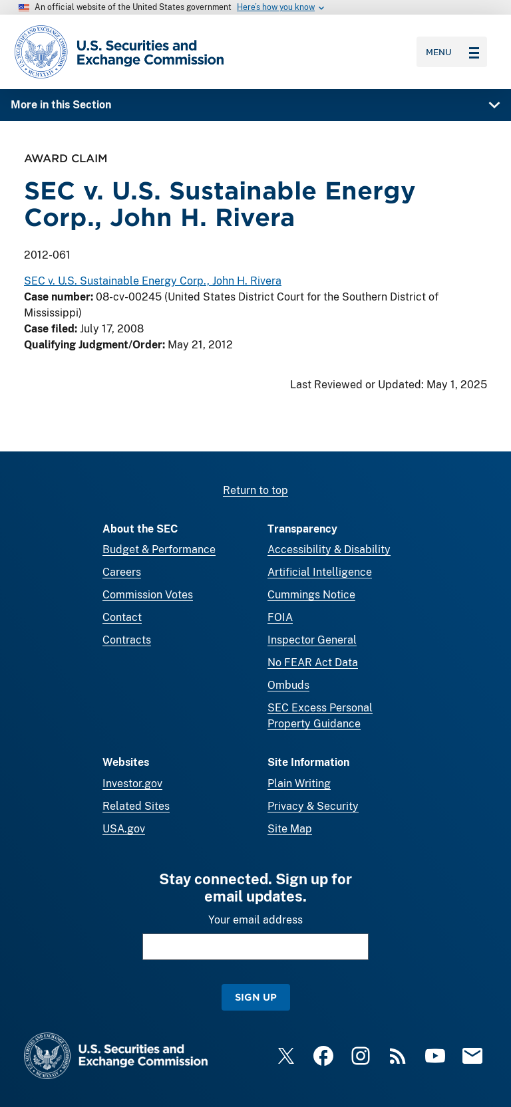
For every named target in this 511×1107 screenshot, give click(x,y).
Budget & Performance (159, 549)
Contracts (126, 640)
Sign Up (256, 997)
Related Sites (136, 806)
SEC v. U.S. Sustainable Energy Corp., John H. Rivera (152, 281)
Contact (122, 617)
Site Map (289, 828)
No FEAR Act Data (312, 662)
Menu (452, 52)
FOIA (280, 617)
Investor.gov (132, 783)
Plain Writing (299, 783)
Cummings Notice (311, 594)
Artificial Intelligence (319, 572)
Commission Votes (147, 594)
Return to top (255, 490)
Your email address (255, 920)
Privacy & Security (313, 806)
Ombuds (288, 685)
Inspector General (312, 640)
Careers (121, 572)
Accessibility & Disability (329, 549)
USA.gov (123, 828)
